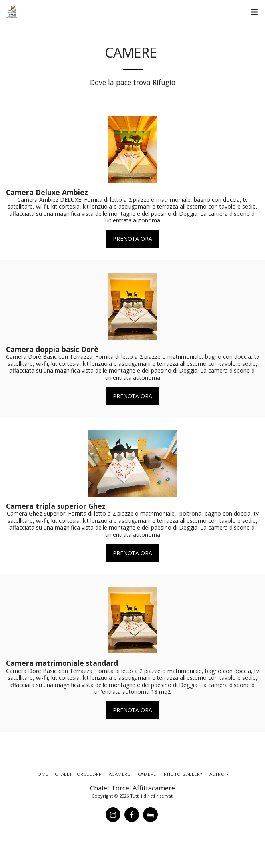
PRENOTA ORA (132, 238)
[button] (254, 12)
